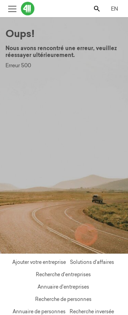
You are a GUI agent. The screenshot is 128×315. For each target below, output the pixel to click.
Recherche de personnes (63, 299)
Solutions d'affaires (92, 262)
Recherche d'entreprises (63, 274)
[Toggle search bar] (97, 8)
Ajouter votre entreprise (39, 262)
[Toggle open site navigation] (12, 8)
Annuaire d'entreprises (63, 287)
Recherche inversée (92, 311)
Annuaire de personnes (39, 311)
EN (114, 8)
